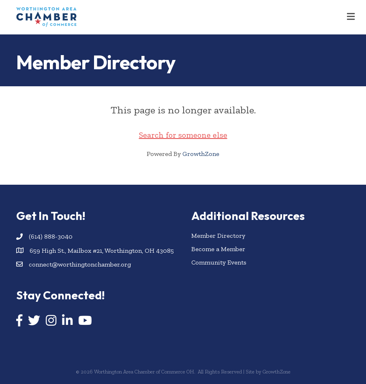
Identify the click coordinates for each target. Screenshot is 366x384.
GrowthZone (200, 154)
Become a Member (218, 249)
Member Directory (218, 235)
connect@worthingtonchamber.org (80, 264)
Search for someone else (183, 135)
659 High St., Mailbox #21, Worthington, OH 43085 (102, 250)
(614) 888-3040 (51, 236)
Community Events (218, 262)
